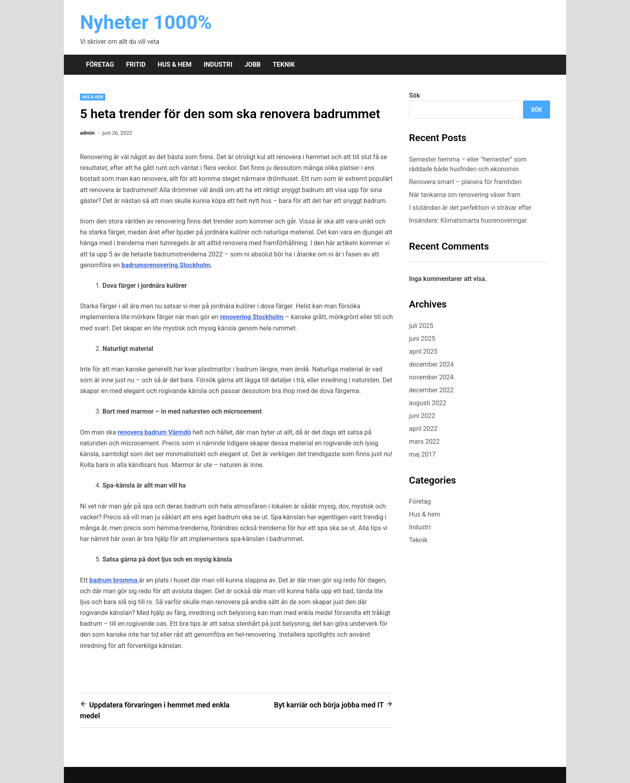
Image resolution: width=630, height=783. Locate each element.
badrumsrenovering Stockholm (166, 265)
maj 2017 (422, 454)
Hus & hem (174, 64)
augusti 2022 (427, 403)
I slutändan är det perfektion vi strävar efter (471, 207)
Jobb (252, 64)
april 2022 (423, 428)
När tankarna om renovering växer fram (464, 195)
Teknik (284, 64)
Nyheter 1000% (146, 22)
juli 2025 (421, 326)
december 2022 (431, 390)
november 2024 (431, 377)
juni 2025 (422, 338)
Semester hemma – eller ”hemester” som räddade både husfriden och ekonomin (468, 164)
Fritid (135, 64)
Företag (100, 64)
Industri (218, 64)
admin (87, 133)
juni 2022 (422, 416)
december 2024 (431, 364)
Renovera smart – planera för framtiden (465, 182)
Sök (414, 95)
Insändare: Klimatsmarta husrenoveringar (468, 220)
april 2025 (423, 351)
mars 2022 (424, 441)
